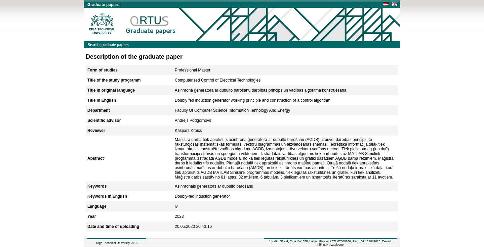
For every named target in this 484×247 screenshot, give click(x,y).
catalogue (337, 244)
